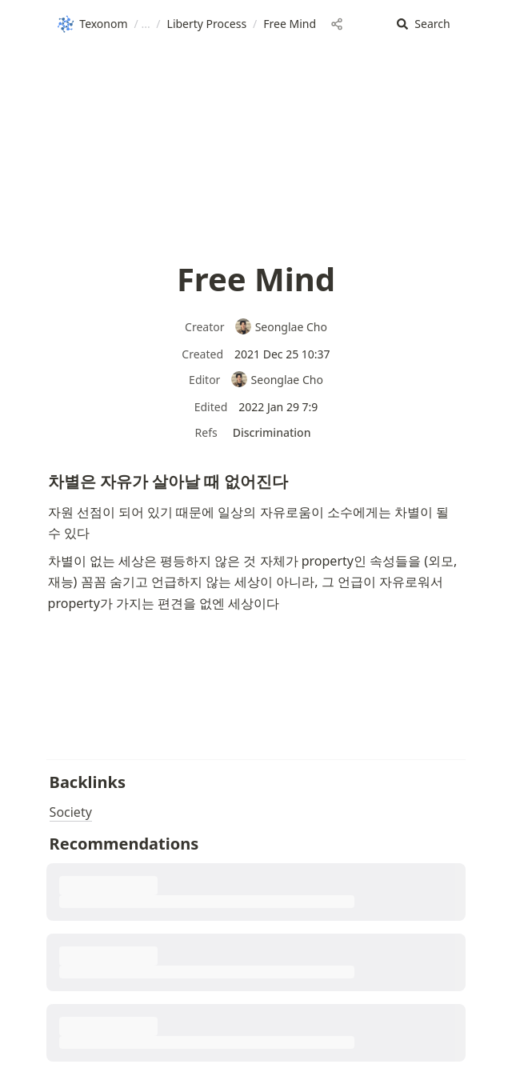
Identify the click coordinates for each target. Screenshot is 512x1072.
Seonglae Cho (280, 326)
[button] (423, 24)
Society (71, 812)
